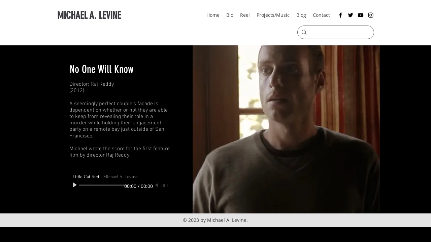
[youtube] (360, 15)
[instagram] (370, 15)
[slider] (165, 185)
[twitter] (350, 15)
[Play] (75, 185)
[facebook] (340, 15)
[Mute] (157, 185)
